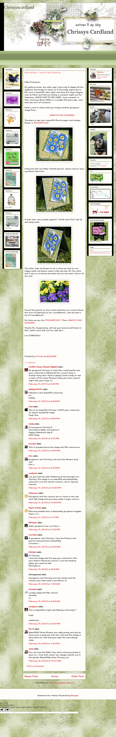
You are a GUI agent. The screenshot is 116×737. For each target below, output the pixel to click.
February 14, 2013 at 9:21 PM (44, 438)
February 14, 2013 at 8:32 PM (44, 401)
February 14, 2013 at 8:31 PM (44, 384)
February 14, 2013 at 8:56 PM (44, 418)
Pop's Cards (35, 508)
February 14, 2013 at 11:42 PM (44, 529)
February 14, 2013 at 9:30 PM (44, 450)
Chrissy (101, 72)
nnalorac (33, 473)
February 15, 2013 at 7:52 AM (44, 584)
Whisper (33, 522)
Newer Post (31, 676)
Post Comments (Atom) (61, 683)
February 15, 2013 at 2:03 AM (44, 547)
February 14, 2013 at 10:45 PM (45, 502)
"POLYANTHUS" (53, 320)
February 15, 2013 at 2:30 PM (44, 624)
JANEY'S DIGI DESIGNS (61, 115)
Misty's (32, 552)
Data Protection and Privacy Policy (100, 253)
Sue (31, 406)
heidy (31, 424)
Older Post (77, 676)
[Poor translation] (7, 709)
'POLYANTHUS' (41, 123)
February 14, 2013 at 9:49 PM (44, 468)
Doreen (32, 444)
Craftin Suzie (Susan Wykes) (43, 367)
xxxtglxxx (33, 606)
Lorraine (33, 535)
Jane (31, 649)
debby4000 (35, 389)
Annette (33, 589)
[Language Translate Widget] (99, 163)
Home (54, 676)
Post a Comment (35, 666)
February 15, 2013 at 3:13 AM (44, 569)
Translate (101, 166)
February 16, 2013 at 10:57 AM (45, 661)
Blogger (74, 695)
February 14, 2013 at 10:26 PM (45, 488)
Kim (30, 456)
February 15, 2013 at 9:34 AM (44, 601)
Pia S (31, 629)
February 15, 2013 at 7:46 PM (44, 643)
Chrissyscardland (19, 7)
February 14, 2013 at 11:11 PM (44, 517)
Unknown (33, 493)
